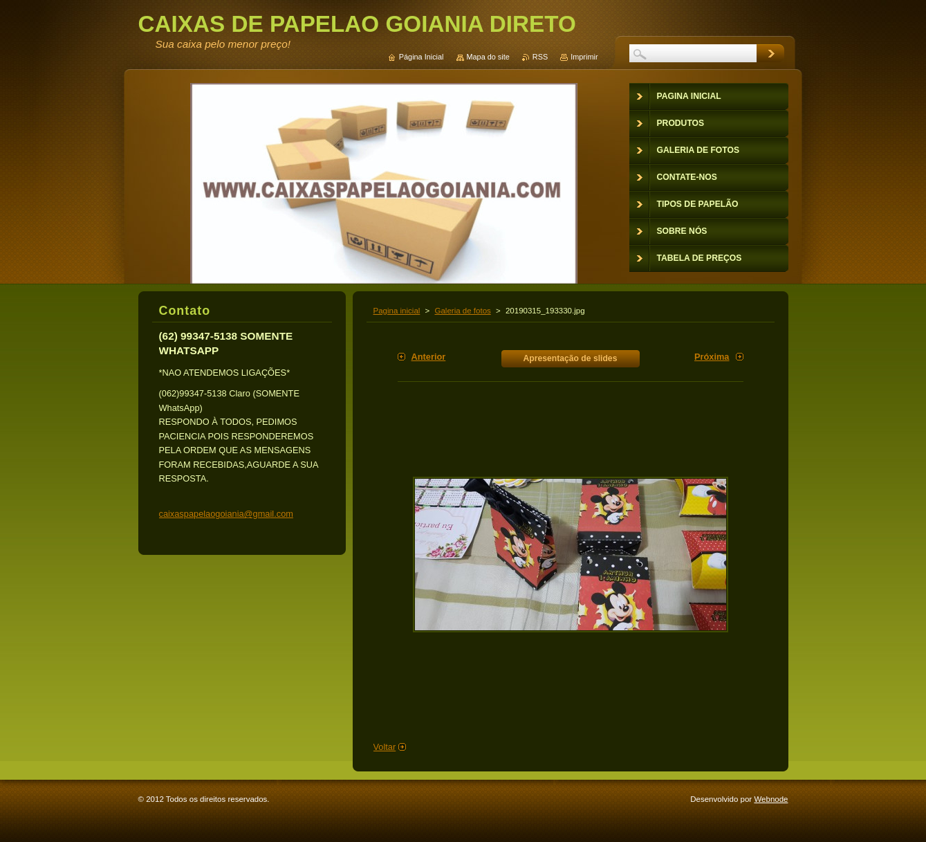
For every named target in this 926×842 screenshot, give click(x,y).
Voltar (384, 747)
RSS (540, 57)
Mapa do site (488, 57)
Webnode (771, 799)
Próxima (712, 356)
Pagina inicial (396, 310)
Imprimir (584, 57)
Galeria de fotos (463, 310)
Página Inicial (421, 57)
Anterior (428, 356)
